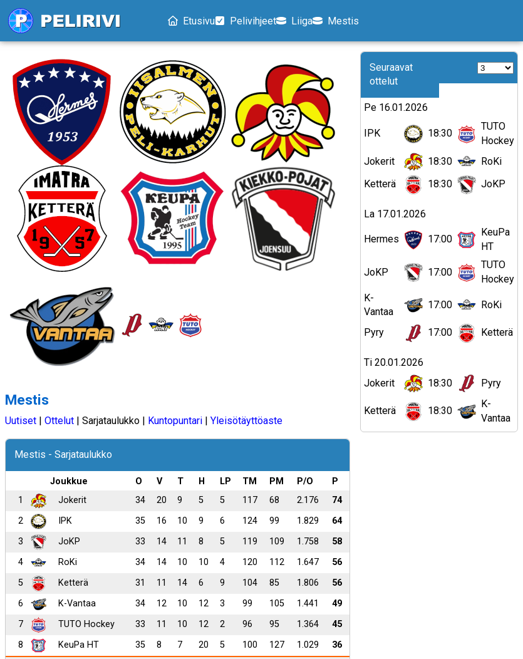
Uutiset (20, 126)
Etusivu (195, 21)
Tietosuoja (219, 607)
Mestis (387, 21)
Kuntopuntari (175, 126)
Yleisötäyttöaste (246, 126)
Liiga (330, 21)
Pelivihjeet (265, 21)
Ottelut (59, 126)
